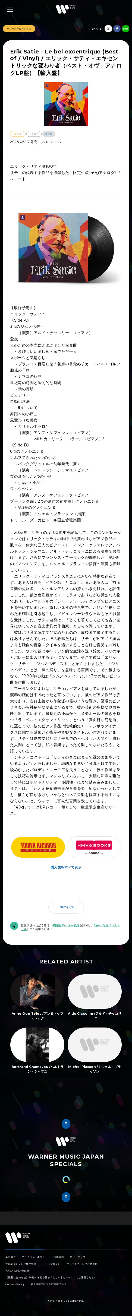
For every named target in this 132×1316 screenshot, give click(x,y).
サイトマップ (77, 1256)
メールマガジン (51, 1263)
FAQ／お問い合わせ (17, 1270)
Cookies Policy (14, 1284)
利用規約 (59, 1256)
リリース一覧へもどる (19, 28)
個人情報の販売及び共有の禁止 (48, 1284)
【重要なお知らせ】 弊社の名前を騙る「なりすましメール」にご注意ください (50, 1277)
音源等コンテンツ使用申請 (20, 1263)
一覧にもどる (66, 907)
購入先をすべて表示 (66, 867)
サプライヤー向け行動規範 (82, 1263)
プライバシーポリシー (35, 1256)
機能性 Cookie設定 (66, 925)
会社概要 (10, 1256)
